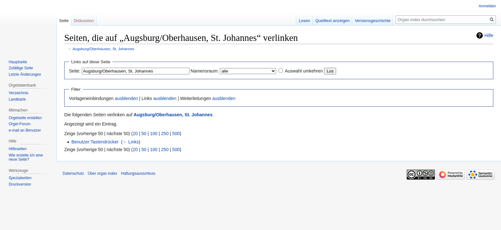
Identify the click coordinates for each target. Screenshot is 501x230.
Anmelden (487, 6)
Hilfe (488, 35)
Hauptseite (18, 62)
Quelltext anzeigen (332, 20)
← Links (131, 141)
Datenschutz (73, 173)
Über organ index (102, 173)
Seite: (75, 70)
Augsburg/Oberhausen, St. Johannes (103, 49)
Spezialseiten (20, 178)
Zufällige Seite (21, 68)
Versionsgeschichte (372, 20)
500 (176, 133)
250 (164, 133)
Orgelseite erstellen (25, 118)
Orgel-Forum (19, 124)
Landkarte (17, 99)
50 (144, 133)
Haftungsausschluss (138, 173)
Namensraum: (205, 70)
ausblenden (126, 98)
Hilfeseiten (18, 149)
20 (135, 133)
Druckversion (20, 184)
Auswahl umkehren (304, 70)
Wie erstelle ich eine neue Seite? (26, 157)
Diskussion (84, 20)
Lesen (304, 20)
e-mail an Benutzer (25, 130)
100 (154, 133)
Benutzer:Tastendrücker (95, 141)
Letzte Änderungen (25, 74)
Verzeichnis (18, 93)
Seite (64, 20)
